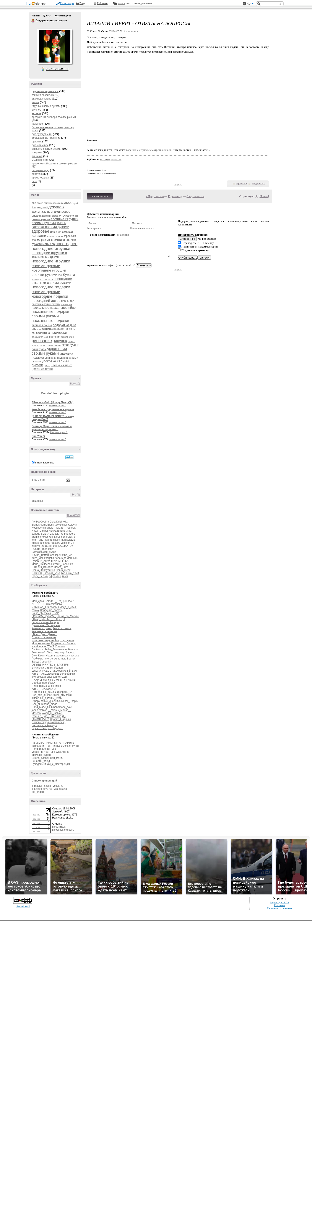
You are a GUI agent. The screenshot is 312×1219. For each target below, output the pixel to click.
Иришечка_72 (63, 554)
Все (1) (76, 494)
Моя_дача (38, 601)
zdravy (35, 610)
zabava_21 (38, 545)
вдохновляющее (41, 98)
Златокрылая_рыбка (44, 551)
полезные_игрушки (43, 640)
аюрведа (71, 202)
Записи (35, 15)
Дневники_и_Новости (65, 649)
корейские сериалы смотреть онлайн (148, 149)
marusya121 (68, 539)
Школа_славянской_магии (47, 757)
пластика (37, 173)
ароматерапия (40, 177)
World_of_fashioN (52, 713)
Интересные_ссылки (44, 691)
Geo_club (37, 704)
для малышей (40, 145)
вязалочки (38, 667)
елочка (64, 215)
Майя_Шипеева (41, 564)
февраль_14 (64, 691)
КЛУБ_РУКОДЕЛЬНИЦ (45, 673)
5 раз (104, 170)
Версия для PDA (279, 902)
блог (34, 181)
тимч (65, 576)
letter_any (37, 539)
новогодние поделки (50, 296)
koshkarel (54, 536)
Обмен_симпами (61, 694)
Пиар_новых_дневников (46, 685)
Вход (82, 3)
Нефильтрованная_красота (62, 655)
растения (54, 336)
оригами (37, 141)
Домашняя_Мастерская (46, 625)
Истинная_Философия (45, 607)
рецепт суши (67, 337)
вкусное (36, 109)
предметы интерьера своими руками (54, 117)
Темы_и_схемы (62, 628)
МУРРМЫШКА (59, 561)
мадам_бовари (54, 667)
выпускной (42, 207)
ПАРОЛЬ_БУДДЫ (55, 601)
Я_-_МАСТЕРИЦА (49, 718)
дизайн (36, 215)
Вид (250, 4)
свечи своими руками (50, 345)
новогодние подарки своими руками (51, 289)
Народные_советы (51, 610)
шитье (35, 102)
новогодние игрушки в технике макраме (49, 255)
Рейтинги (102, 3)
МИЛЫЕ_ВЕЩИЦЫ (53, 619)
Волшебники (67, 673)
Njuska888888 (57, 530)
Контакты (279, 905)
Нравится (241, 183)
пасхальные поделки (50, 320)
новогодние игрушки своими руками (51, 263)
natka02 (55, 542)
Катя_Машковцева (43, 558)
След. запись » (195, 196)
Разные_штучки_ (42, 628)
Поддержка (244, 4)
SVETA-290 (47, 533)
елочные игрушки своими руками (55, 221)
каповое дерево (55, 236)
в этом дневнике (44, 462)
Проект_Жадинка (60, 719)
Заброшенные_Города (45, 622)
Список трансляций (44, 780)
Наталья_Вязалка (42, 567)
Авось (121, 3)
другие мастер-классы (45, 91)
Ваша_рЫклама (41, 613)
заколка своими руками (50, 227)
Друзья (47, 15)
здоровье (40, 231)
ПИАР (55, 613)
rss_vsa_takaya (58, 788)
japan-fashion (39, 710)
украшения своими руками (49, 351)
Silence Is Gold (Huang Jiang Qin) (52, 402)
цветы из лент (61, 365)
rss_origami (38, 791)
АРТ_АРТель (66, 742)
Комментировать (99, 196)
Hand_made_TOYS (43, 646)
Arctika (36, 521)
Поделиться (258, 183)
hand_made (50, 704)
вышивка (37, 156)
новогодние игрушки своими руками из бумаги (53, 272)
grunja (35, 536)
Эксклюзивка (54, 604)
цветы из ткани (42, 369)
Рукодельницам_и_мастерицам (51, 763)
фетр (47, 365)
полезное (37, 123)
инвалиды (65, 231)
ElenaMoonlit (39, 524)
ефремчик (55, 576)
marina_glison (52, 539)
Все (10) (75, 383)
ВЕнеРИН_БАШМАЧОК (59, 545)
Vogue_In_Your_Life (43, 751)
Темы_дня (52, 742)
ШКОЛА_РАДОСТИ (43, 670)
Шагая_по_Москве (68, 616)
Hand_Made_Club (42, 707)
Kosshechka (39, 527)
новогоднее (66, 243)
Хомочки (60, 646)
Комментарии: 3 (59, 432)
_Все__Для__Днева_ (44, 634)
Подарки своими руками (33, 21)
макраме (37, 152)
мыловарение (40, 159)
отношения (66, 304)
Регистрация (67, 3)
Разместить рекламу (279, 908)
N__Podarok (68, 527)
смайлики (123, 234)
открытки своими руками (46, 148)
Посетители (59, 826)
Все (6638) (73, 515)
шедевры (37, 500)
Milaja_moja (53, 527)
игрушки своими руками (46, 106)
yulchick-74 (67, 542)
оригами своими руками (46, 304)
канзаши (39, 236)
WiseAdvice (62, 751)
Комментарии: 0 (57, 405)
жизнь (61, 223)
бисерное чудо (40, 170)
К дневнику (175, 196)
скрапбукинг (70, 345)
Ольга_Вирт (61, 567)
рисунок (60, 341)
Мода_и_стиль (68, 607)
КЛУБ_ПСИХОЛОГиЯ (44, 688)
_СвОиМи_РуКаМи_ (44, 616)
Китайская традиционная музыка (53, 409)
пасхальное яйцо (63, 307)
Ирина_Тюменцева (43, 554)
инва (53, 231)
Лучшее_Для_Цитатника (46, 716)
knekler (44, 536)
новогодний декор (46, 300)
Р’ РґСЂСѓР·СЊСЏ (57, 69)
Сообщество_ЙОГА (43, 682)
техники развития (42, 94)
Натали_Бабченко (62, 564)
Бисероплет (54, 676)
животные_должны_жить (47, 698)
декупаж (56, 207)
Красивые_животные (44, 631)
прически (59, 332)
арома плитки (43, 203)
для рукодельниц (42, 134)
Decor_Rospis (69, 701)
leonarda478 (67, 536)
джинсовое (62, 211)
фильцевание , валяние (46, 137)
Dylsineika (62, 521)
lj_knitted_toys (40, 788)
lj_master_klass (41, 785)
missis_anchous (41, 542)
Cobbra (44, 521)
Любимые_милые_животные (49, 658)
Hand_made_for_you (44, 748)
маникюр (48, 244)
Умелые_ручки (70, 745)
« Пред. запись (155, 196)
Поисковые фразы (63, 829)
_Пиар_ (36, 619)
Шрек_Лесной (40, 576)
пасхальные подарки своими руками (50, 313)
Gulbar (63, 524)
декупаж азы (42, 211)
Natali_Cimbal (40, 530)
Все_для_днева (41, 694)
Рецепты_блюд (41, 760)
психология (37, 337)
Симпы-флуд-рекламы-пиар (48, 722)
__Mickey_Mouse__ (59, 710)
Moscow (36, 713)
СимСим (37, 573)
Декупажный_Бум (66, 670)
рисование (42, 340)
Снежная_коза (51, 573)
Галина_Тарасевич (43, 548)
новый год (67, 300)
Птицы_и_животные (44, 637)
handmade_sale (62, 707)
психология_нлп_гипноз (46, 745)
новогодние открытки (42, 279)
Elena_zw (53, 524)
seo (34, 202)
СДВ (64, 676)
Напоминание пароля (142, 228)
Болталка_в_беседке (44, 725)
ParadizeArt (38, 742)
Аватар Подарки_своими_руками (54, 46)
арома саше (57, 203)
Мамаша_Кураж (41, 754)
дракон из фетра (50, 216)
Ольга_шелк (63, 570)
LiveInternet (37, 4)
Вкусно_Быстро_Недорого (47, 728)
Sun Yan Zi (38, 436)
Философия (39, 676)
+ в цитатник (131, 31)
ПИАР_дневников (42, 679)
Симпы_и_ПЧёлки (65, 679)
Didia (52, 521)
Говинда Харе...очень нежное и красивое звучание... (52, 428)
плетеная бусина (42, 325)
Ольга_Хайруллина (43, 570)
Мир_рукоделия (64, 640)
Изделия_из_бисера (63, 643)
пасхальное (40, 307)
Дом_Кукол (38, 655)
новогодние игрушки (51, 248)
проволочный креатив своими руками (54, 163)
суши (35, 349)
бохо (34, 207)
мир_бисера (67, 652)
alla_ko (59, 533)
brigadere (69, 533)
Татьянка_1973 (70, 573)
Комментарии (63, 15)
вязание (36, 113)
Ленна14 (72, 558)
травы (43, 349)
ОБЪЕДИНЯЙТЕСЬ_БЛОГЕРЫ (50, 664)
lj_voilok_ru (56, 785)
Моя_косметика (41, 643)
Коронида (61, 558)
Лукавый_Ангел (41, 561)
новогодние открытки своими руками (52, 281)
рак (46, 336)
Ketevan (72, 524)
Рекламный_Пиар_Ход (45, 652)
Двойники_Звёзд (42, 649)
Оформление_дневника (46, 701)
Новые (264, 196)
